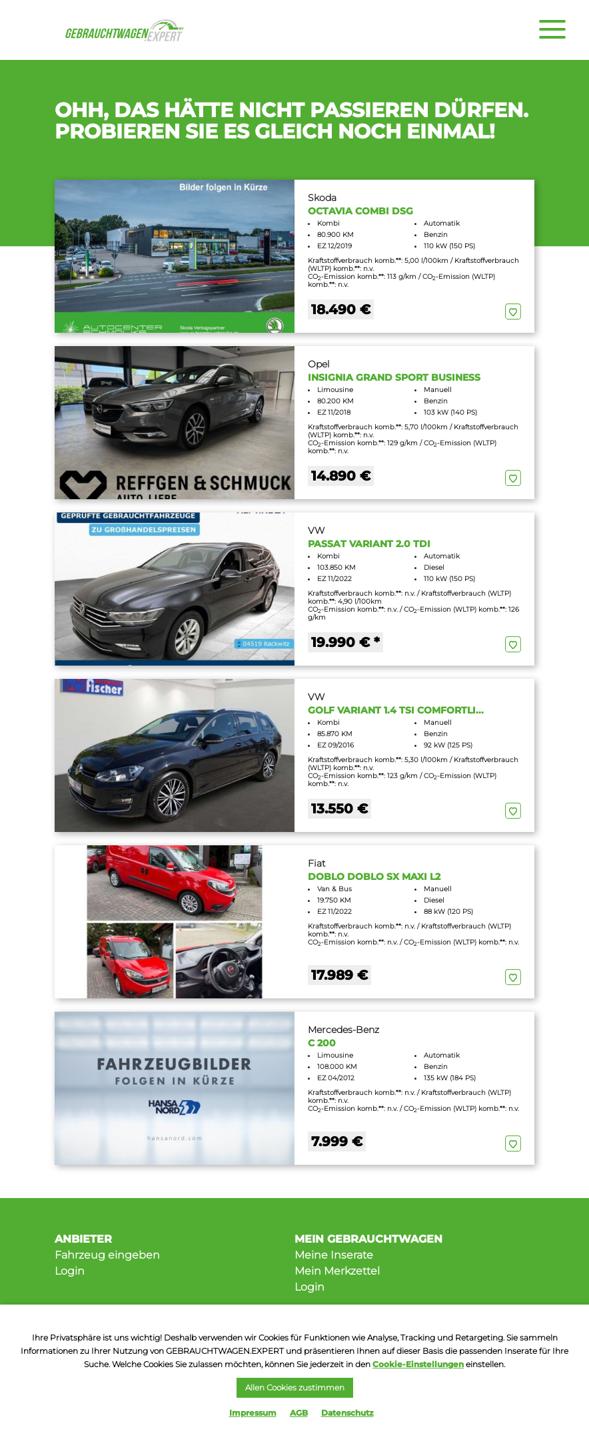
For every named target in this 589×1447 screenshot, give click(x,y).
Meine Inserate (333, 1255)
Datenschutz (347, 1413)
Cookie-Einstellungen (418, 1364)
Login (70, 1271)
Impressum (253, 1413)
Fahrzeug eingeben (107, 1255)
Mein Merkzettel (337, 1271)
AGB (299, 1413)
